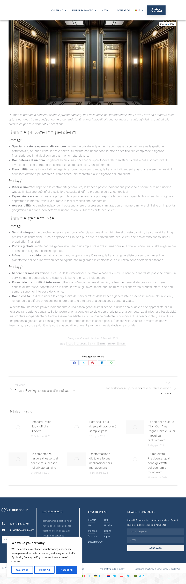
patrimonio (112, 344)
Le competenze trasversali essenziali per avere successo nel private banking (44, 460)
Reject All (44, 569)
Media (106, 10)
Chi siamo (58, 10)
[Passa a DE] (99, 576)
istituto (102, 344)
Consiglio (85, 338)
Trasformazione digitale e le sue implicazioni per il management (101, 460)
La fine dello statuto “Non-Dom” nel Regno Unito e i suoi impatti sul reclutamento (161, 431)
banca (70, 344)
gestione (93, 344)
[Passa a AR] (139, 576)
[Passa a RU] (125, 576)
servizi (122, 344)
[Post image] (18, 427)
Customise (22, 569)
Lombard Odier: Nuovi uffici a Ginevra (41, 426)
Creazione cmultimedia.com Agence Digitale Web (158, 569)
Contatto (123, 10)
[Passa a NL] (112, 576)
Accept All (67, 569)
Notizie (95, 338)
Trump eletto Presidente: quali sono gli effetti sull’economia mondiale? (159, 463)
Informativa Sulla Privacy (112, 568)
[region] (44, 557)
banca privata (81, 344)
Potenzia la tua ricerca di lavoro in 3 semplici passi (102, 426)
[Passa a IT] (86, 576)
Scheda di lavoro (84, 10)
